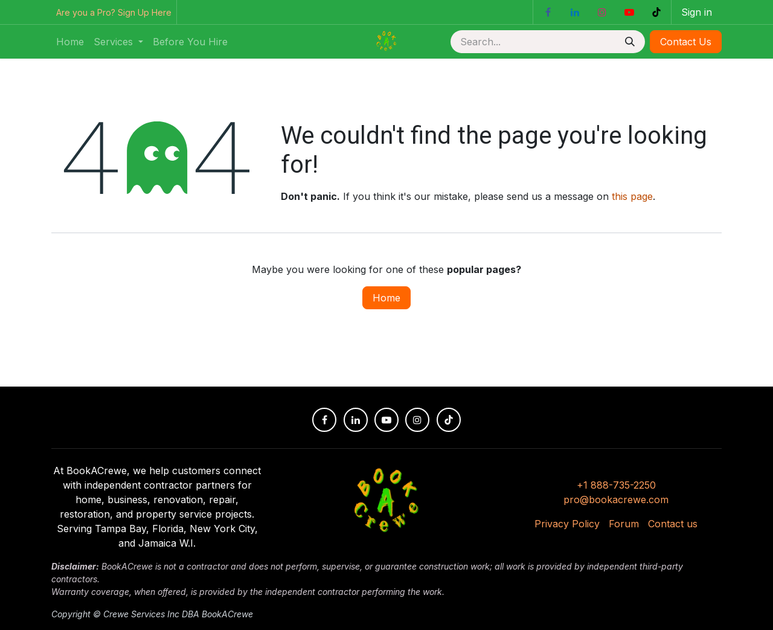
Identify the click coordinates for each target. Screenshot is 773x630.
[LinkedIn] (575, 12)
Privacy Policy (567, 524)
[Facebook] (548, 12)
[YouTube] (629, 12)
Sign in (696, 12)
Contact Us (685, 42)
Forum (624, 524)
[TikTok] (656, 12)
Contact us (673, 524)
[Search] (630, 41)
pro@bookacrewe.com (616, 499)
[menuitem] (70, 42)
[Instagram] (602, 12)
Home (386, 298)
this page (632, 196)
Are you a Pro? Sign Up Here (114, 12)
